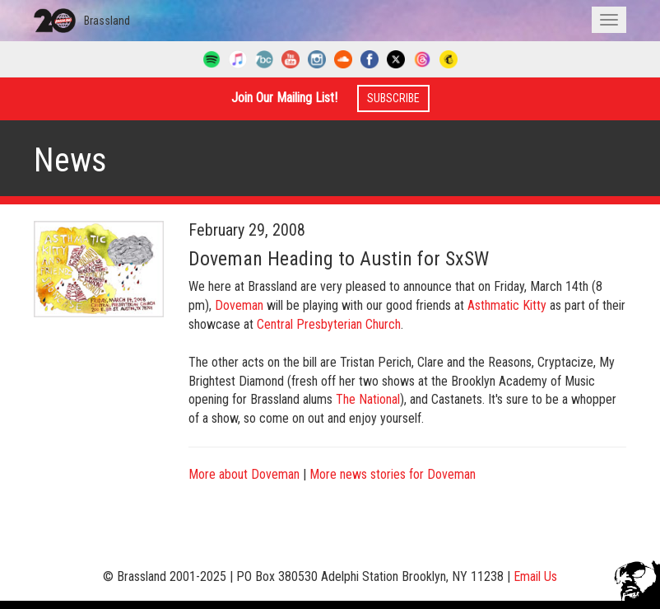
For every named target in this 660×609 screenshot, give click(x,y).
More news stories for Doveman (392, 474)
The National (368, 399)
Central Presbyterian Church (329, 324)
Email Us (535, 576)
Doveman (239, 305)
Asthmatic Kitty (506, 305)
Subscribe (393, 98)
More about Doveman (244, 474)
